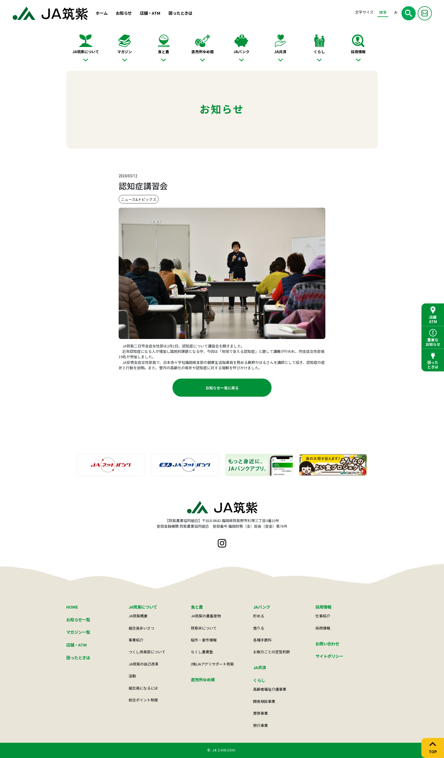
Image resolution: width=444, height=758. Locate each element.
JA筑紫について (85, 51)
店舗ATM (433, 319)
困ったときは (180, 13)
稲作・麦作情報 (204, 640)
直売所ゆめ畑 (202, 51)
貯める (258, 616)
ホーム (102, 13)
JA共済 (280, 51)
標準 (383, 12)
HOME (72, 607)
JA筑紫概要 (138, 616)
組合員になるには (143, 688)
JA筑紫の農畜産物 (206, 616)
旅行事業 (260, 725)
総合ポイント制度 (143, 700)
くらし (319, 51)
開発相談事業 (264, 701)
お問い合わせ (327, 644)
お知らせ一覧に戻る (222, 387)
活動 (132, 675)
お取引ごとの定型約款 (271, 651)
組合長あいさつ (141, 628)
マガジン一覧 (78, 632)
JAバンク (241, 51)
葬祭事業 (260, 713)
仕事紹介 (322, 616)
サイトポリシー (329, 656)
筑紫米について (204, 628)
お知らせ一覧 (78, 619)
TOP (433, 751)
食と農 (163, 51)
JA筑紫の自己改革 (144, 664)
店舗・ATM (150, 13)
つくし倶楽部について (147, 651)
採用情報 (358, 51)
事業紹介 (136, 640)
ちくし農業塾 (202, 651)
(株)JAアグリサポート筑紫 (212, 664)
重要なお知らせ (433, 342)
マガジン (124, 51)
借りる (258, 628)
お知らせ (124, 13)
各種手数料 (262, 640)
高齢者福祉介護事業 (269, 689)
